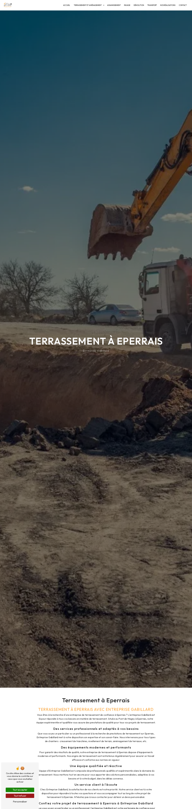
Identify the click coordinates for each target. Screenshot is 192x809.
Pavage (127, 5)
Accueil (66, 5)
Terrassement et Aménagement (88, 5)
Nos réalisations (167, 5)
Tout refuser (20, 795)
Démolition (139, 5)
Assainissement (114, 5)
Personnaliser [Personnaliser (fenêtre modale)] (20, 801)
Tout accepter (20, 789)
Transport (152, 5)
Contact (183, 5)
